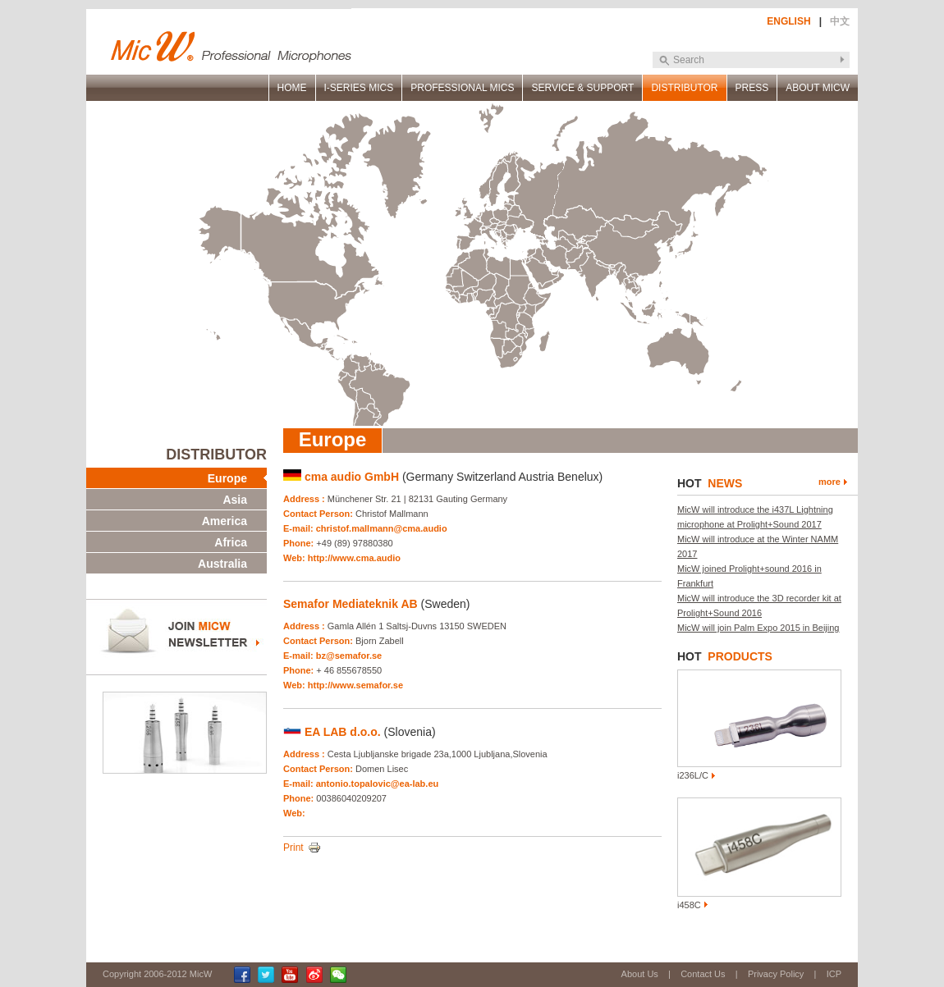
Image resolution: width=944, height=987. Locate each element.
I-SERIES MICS (359, 88)
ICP (834, 974)
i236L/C (692, 775)
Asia (234, 499)
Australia (222, 563)
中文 (840, 21)
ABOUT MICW (818, 88)
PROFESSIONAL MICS (462, 88)
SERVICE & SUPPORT (582, 88)
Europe (227, 478)
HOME (292, 88)
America (224, 521)
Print (293, 847)
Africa (230, 542)
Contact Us (703, 974)
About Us (639, 974)
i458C (689, 905)
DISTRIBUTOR (684, 88)
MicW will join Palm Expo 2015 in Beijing (758, 628)
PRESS (752, 88)
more (829, 482)
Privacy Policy (776, 974)
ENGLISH (788, 21)
